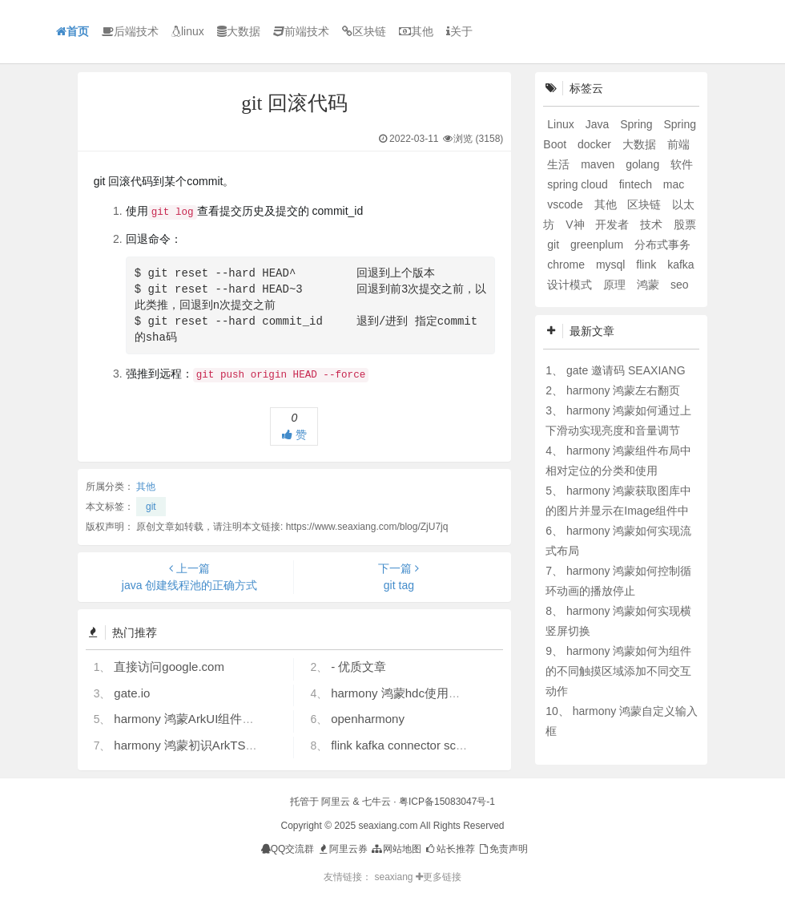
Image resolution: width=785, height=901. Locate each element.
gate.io (132, 693)
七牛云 (376, 801)
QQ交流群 (288, 849)
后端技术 (130, 31)
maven (599, 164)
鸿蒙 (649, 284)
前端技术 (301, 31)
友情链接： (348, 877)
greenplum (598, 244)
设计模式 (571, 284)
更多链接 (438, 877)
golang (644, 164)
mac (673, 184)
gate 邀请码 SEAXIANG (626, 370)
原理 (616, 284)
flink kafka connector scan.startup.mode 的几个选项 (468, 745)
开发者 (613, 224)
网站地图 (395, 849)
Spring (637, 124)
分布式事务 (662, 244)
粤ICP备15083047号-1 (447, 801)
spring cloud (578, 184)
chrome (567, 264)
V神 (576, 224)
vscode (566, 204)
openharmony (368, 718)
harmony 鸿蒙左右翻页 (623, 390)
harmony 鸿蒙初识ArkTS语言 (191, 745)
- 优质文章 (358, 666)
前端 (678, 144)
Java (599, 124)
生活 (560, 164)
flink (647, 264)
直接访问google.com (169, 666)
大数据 (238, 31)
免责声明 (502, 849)
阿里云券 (342, 849)
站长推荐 (449, 849)
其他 (416, 31)
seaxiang (394, 877)
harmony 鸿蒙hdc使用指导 (402, 693)
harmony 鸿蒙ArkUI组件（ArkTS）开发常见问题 (243, 718)
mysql (612, 264)
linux (187, 31)
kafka (680, 264)
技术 (653, 224)
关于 (459, 31)
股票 (685, 224)
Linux (562, 124)
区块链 (364, 31)
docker (596, 144)
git (151, 506)
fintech (637, 184)
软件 (681, 164)
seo (679, 284)
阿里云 (335, 801)
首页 (72, 31)
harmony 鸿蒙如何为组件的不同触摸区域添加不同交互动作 (618, 670)
